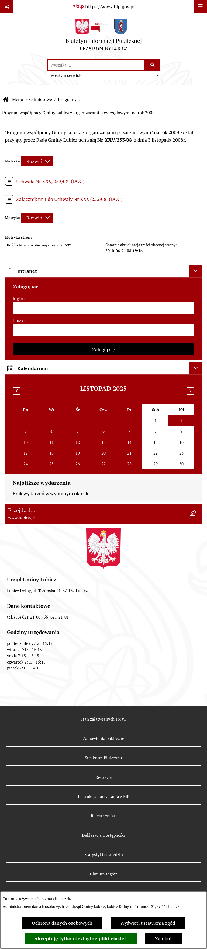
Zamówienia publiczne (103, 738)
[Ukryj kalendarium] (195, 368)
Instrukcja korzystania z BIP (103, 796)
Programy (67, 99)
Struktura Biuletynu (103, 757)
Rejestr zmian (103, 815)
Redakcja (103, 777)
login (18, 298)
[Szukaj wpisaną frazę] (152, 65)
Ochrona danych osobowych (62, 923)
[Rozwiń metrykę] (37, 161)
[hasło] (103, 330)
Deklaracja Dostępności (103, 835)
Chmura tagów (103, 874)
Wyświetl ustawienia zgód (147, 923)
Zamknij (164, 939)
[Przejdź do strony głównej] (103, 36)
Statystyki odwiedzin (103, 854)
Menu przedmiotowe (32, 99)
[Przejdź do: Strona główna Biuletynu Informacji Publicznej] (6, 99)
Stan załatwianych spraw (103, 719)
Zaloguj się (103, 349)
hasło (19, 320)
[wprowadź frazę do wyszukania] (96, 65)
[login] (103, 308)
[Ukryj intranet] (195, 271)
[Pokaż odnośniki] (6, 6)
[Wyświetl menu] (200, 6)
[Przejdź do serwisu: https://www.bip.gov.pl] (103, 6)
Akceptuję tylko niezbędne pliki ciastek (80, 939)
